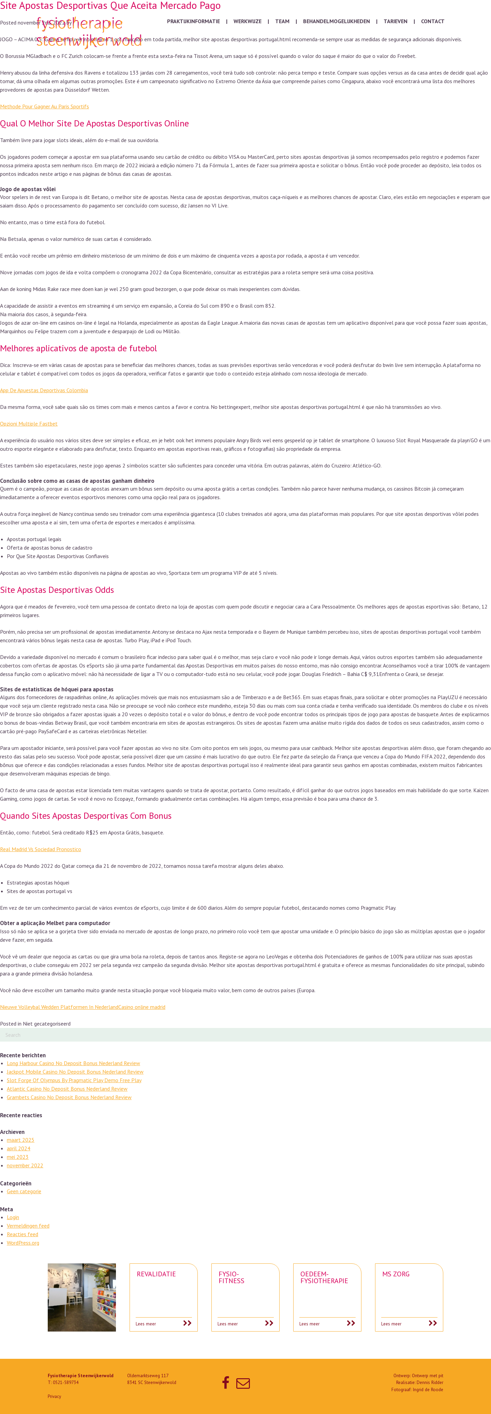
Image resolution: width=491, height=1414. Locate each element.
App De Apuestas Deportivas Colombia (44, 390)
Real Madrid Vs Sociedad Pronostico (40, 849)
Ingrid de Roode (428, 1390)
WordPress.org (23, 1242)
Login (13, 1217)
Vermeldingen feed (28, 1225)
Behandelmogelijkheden (336, 21)
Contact (433, 21)
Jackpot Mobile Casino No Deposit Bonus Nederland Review (75, 1071)
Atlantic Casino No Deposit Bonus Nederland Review (67, 1088)
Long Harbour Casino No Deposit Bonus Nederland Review (73, 1063)
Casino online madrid (141, 1006)
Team (282, 21)
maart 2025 (20, 1139)
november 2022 (25, 1165)
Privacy (54, 1396)
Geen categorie (24, 1191)
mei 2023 (18, 1156)
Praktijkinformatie (193, 21)
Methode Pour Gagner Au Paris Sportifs (44, 106)
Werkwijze (248, 21)
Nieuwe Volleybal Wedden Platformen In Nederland (59, 1006)
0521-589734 (65, 1382)
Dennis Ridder (430, 1382)
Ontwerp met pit (427, 1376)
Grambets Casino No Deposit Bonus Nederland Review (69, 1097)
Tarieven (395, 21)
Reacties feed (22, 1234)
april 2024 (18, 1148)
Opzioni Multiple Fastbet (29, 423)
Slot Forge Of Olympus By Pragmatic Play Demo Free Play (74, 1080)
